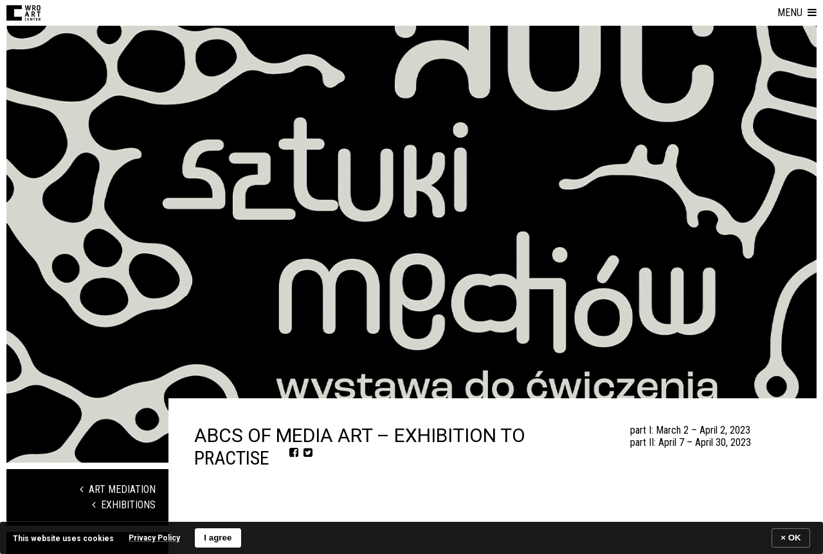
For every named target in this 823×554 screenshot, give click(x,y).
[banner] (411, 537)
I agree (217, 537)
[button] (797, 13)
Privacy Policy (154, 537)
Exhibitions (124, 505)
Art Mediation (118, 489)
